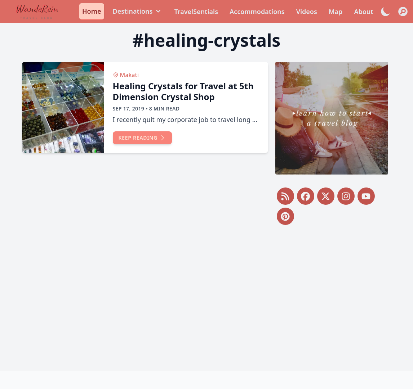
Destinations (138, 11)
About (363, 11)
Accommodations (257, 11)
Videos (306, 11)
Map (336, 11)
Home (91, 11)
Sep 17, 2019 (129, 108)
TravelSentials (196, 11)
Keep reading (142, 137)
